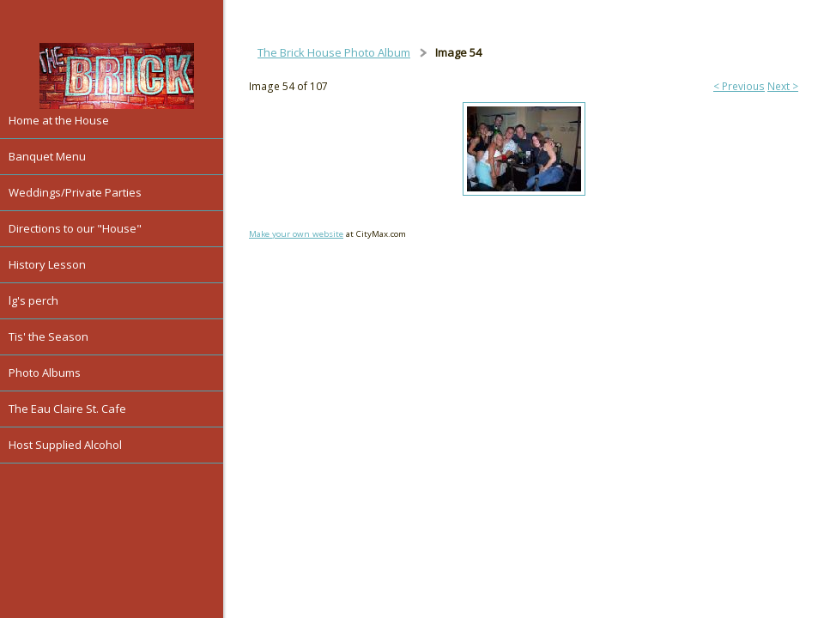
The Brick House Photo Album (334, 52)
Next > (782, 86)
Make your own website (296, 233)
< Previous (739, 86)
